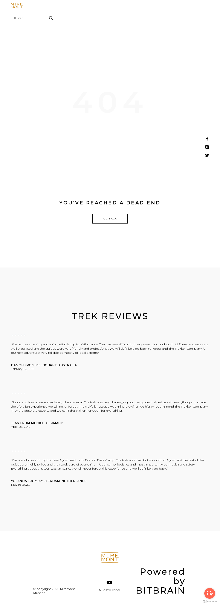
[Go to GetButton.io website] (210, 601)
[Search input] (30, 18)
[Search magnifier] (51, 18)
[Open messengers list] (209, 593)
